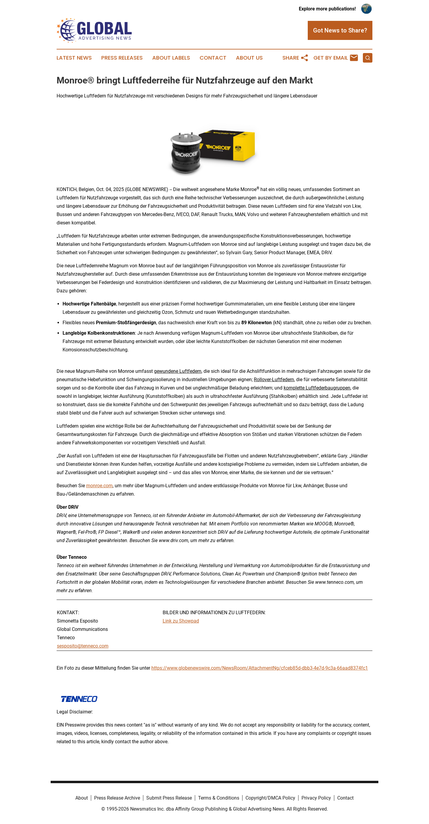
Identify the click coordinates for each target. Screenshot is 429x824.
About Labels (171, 58)
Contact (213, 58)
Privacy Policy (316, 798)
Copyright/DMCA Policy (270, 798)
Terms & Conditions (218, 798)
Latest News (74, 58)
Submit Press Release (169, 798)
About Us (249, 58)
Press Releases (122, 58)
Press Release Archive (117, 798)
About (81, 798)
